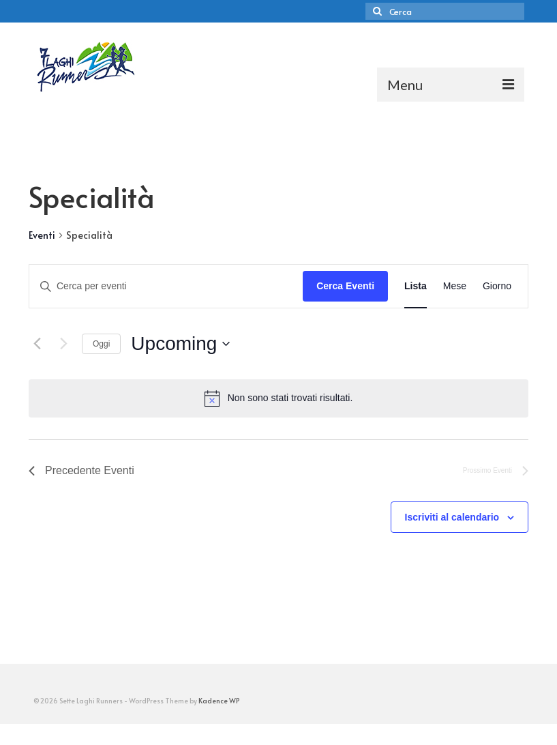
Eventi (42, 235)
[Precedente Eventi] (37, 344)
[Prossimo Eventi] (63, 344)
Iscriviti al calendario (452, 517)
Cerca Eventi (345, 285)
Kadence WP (218, 700)
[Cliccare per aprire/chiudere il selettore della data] (180, 343)
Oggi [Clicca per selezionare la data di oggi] (101, 344)
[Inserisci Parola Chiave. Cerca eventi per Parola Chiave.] (166, 286)
